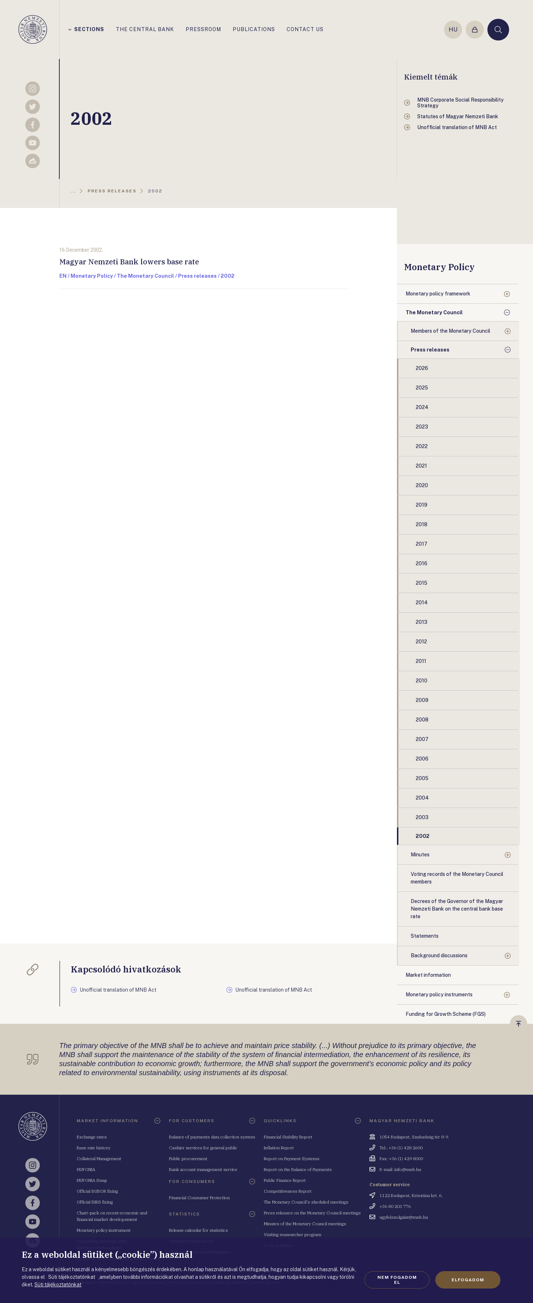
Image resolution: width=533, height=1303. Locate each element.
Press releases (430, 350)
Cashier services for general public (203, 1147)
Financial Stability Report (288, 1137)
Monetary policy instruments (439, 994)
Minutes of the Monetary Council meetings (305, 1223)
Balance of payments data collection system (212, 1137)
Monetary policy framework (438, 294)
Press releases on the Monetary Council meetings (312, 1212)
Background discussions (439, 955)
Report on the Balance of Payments (298, 1169)
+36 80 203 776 (395, 1206)
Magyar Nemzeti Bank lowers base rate (129, 262)
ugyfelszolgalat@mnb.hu (404, 1217)
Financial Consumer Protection (199, 1197)
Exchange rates (92, 1137)
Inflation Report (279, 1147)
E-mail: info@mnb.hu (400, 1169)
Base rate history (93, 1147)
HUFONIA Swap (92, 1180)
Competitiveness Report (288, 1191)
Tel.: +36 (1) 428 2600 (401, 1147)
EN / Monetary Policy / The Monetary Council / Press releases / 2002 (146, 276)
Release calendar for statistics (198, 1230)
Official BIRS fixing (95, 1202)
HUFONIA (86, 1169)
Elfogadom (468, 1279)
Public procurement (188, 1158)
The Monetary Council (434, 312)
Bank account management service (203, 1169)
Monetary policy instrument (104, 1230)
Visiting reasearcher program (292, 1234)
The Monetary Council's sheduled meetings (306, 1202)
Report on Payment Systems (292, 1158)
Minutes (420, 854)
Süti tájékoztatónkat (57, 1284)
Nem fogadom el (397, 1280)
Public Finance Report (285, 1180)
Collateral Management (99, 1158)
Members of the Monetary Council (450, 331)
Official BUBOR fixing (97, 1191)
